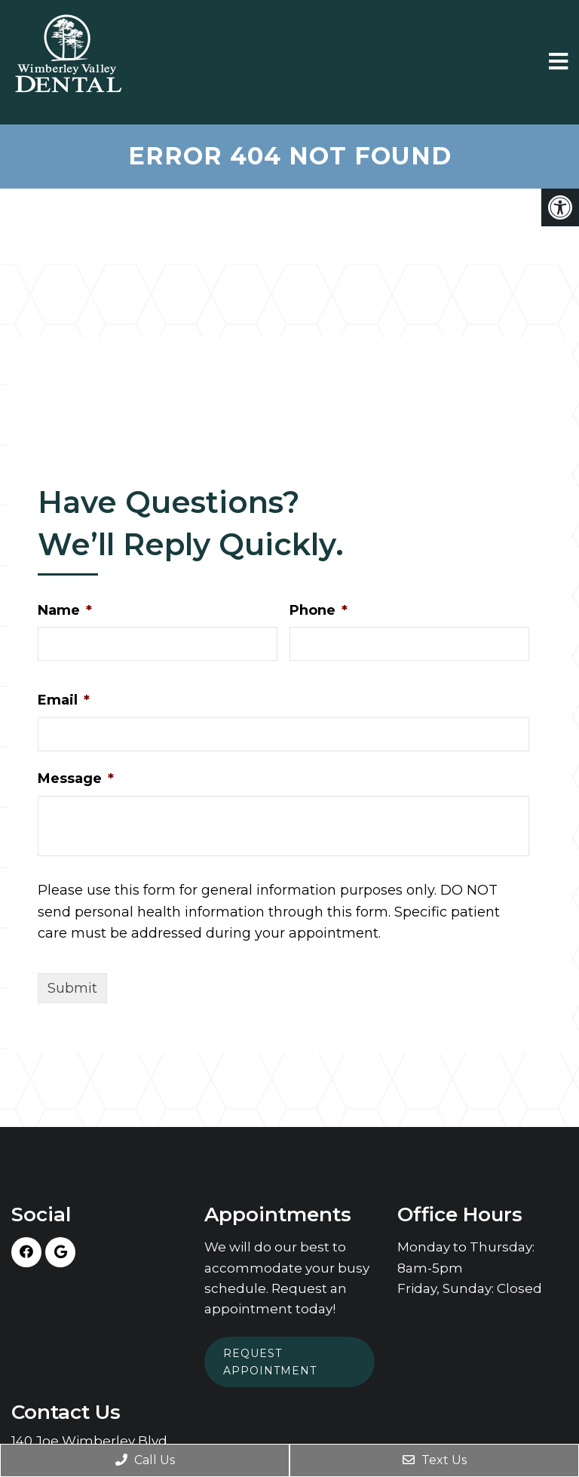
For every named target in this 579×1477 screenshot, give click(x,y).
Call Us (145, 1460)
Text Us (435, 1460)
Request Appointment (270, 1361)
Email (64, 700)
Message (76, 778)
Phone (319, 610)
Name (65, 610)
